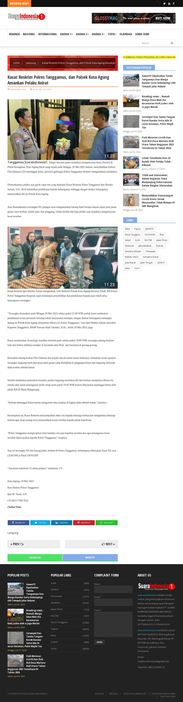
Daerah (159, 245)
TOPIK (112, 34)
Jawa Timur (161, 240)
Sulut (127, 228)
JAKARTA (149, 228)
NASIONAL (29, 34)
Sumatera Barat (151, 256)
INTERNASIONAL (47, 34)
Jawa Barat (130, 262)
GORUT (161, 262)
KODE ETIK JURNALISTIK (134, 694)
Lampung (31, 62)
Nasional (129, 245)
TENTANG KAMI (167, 696)
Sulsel (128, 240)
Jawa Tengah (146, 262)
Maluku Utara (131, 256)
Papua (137, 228)
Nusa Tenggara (132, 234)
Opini (137, 268)
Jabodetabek (144, 245)
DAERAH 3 (98, 34)
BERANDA (14, 34)
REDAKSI (113, 694)
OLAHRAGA (126, 34)
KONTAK (99, 694)
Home (16, 62)
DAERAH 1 (66, 34)
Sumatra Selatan (133, 251)
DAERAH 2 (82, 34)
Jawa (127, 268)
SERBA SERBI (142, 34)
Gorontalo (150, 234)
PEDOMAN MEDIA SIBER (163, 694)
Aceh (137, 240)
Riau (162, 234)
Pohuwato (151, 251)
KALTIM (148, 240)
